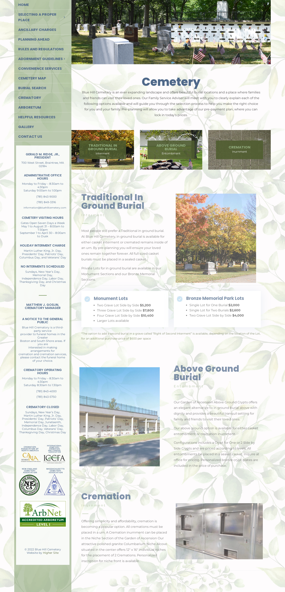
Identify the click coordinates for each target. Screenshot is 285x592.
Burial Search (32, 87)
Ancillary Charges (37, 29)
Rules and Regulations (41, 49)
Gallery (26, 126)
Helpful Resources (36, 117)
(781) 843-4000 (46, 391)
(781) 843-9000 (46, 196)
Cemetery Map (32, 78)
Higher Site (51, 553)
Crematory (29, 97)
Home (23, 4)
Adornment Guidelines (40, 58)
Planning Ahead (34, 39)
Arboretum (29, 107)
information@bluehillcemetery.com (45, 207)
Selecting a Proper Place (37, 17)
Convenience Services (40, 68)
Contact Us (30, 136)
